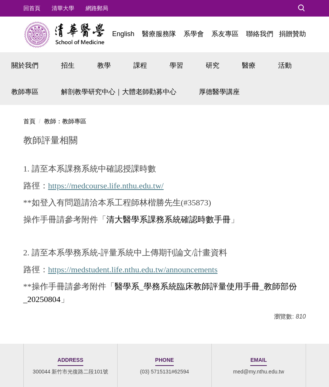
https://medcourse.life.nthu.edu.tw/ (106, 185)
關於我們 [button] (24, 65)
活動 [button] (285, 65)
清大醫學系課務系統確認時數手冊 (168, 219)
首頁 (29, 121)
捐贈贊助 (292, 34)
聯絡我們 (259, 34)
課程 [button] (140, 65)
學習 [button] (176, 65)
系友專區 (225, 34)
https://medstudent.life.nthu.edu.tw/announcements (133, 269)
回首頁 (31, 8)
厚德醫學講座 (219, 92)
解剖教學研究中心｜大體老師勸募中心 (118, 92)
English (123, 34)
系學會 (194, 34)
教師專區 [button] (24, 92)
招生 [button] (68, 65)
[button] (301, 8)
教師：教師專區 (65, 121)
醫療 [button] (249, 65)
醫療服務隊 (159, 34)
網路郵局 (97, 8)
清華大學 (63, 8)
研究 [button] (212, 65)
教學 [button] (104, 65)
